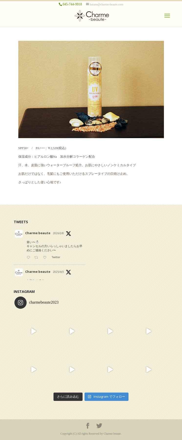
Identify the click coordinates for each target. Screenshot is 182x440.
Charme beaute (37, 233)
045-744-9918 (72, 4)
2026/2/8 (58, 233)
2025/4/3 (58, 272)
